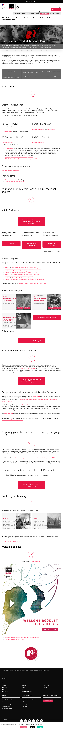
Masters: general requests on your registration (19, 157)
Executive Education (8, 19)
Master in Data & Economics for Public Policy (32, 283)
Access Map (44, 6)
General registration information (14, 181)
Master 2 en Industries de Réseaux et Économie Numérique (23, 269)
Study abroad (33, 47)
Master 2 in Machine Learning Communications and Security (23, 274)
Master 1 (7, 267)
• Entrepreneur (26, 701)
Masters (18, 18)
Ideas (37, 13)
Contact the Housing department (11, 541)
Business (52, 13)
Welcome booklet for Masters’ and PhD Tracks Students (22, 637)
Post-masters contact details (10, 170)
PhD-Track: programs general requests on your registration (22, 159)
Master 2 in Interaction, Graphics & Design (24, 272)
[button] (23, 727)
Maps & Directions (27, 691)
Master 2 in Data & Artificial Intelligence (24, 267)
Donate (54, 6)
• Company (25, 706)
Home (3, 670)
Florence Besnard (10, 180)
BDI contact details (7, 142)
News (49, 6)
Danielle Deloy (9, 148)
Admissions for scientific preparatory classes (14, 47)
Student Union (8, 413)
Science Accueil (27, 405)
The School (17, 13)
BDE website (51, 129)
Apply (26, 307)
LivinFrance (36, 396)
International (44, 13)
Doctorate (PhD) (45, 18)
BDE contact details (38, 129)
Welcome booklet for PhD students (15, 639)
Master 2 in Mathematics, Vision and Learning (18, 276)
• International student (28, 699)
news (23, 689)
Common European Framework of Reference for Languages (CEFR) (35, 458)
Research (24, 13)
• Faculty (24, 704)
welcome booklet (35, 561)
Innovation (31, 13)
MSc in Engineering (8, 18)
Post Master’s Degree (30, 18)
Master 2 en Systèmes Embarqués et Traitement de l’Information (24, 279)
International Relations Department (12, 420)
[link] (28, 368)
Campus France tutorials (28, 368)
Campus (58, 13)
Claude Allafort (6, 131)
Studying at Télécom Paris (21, 670)
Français (59, 6)
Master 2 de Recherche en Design (22, 278)
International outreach (45, 47)
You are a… (41, 11)
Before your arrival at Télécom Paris (39, 670)
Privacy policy (46, 685)
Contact (20, 307)
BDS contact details (38, 142)
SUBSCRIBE (48, 701)
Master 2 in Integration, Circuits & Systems (18, 271)
